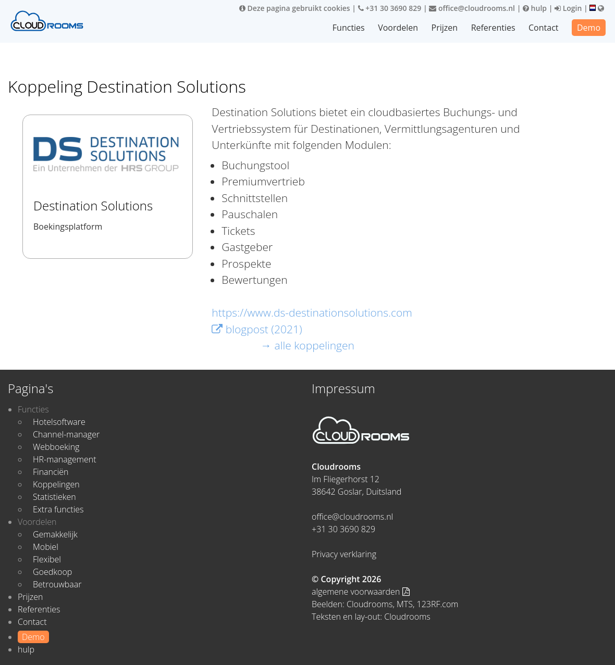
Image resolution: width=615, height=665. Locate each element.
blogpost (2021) (257, 329)
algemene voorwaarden (361, 591)
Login (568, 8)
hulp (535, 8)
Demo (588, 27)
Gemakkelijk (55, 534)
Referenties (493, 27)
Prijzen (445, 27)
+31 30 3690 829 (390, 8)
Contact (543, 27)
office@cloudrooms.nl (472, 8)
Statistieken (54, 497)
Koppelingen (56, 484)
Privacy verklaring (344, 554)
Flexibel (47, 559)
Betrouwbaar (57, 584)
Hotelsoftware (59, 422)
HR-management (64, 459)
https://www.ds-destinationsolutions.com (312, 312)
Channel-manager (66, 434)
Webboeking (56, 447)
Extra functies (58, 509)
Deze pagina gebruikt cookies (294, 8)
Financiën (50, 472)
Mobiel (45, 547)
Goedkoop (52, 572)
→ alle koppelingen (307, 345)
